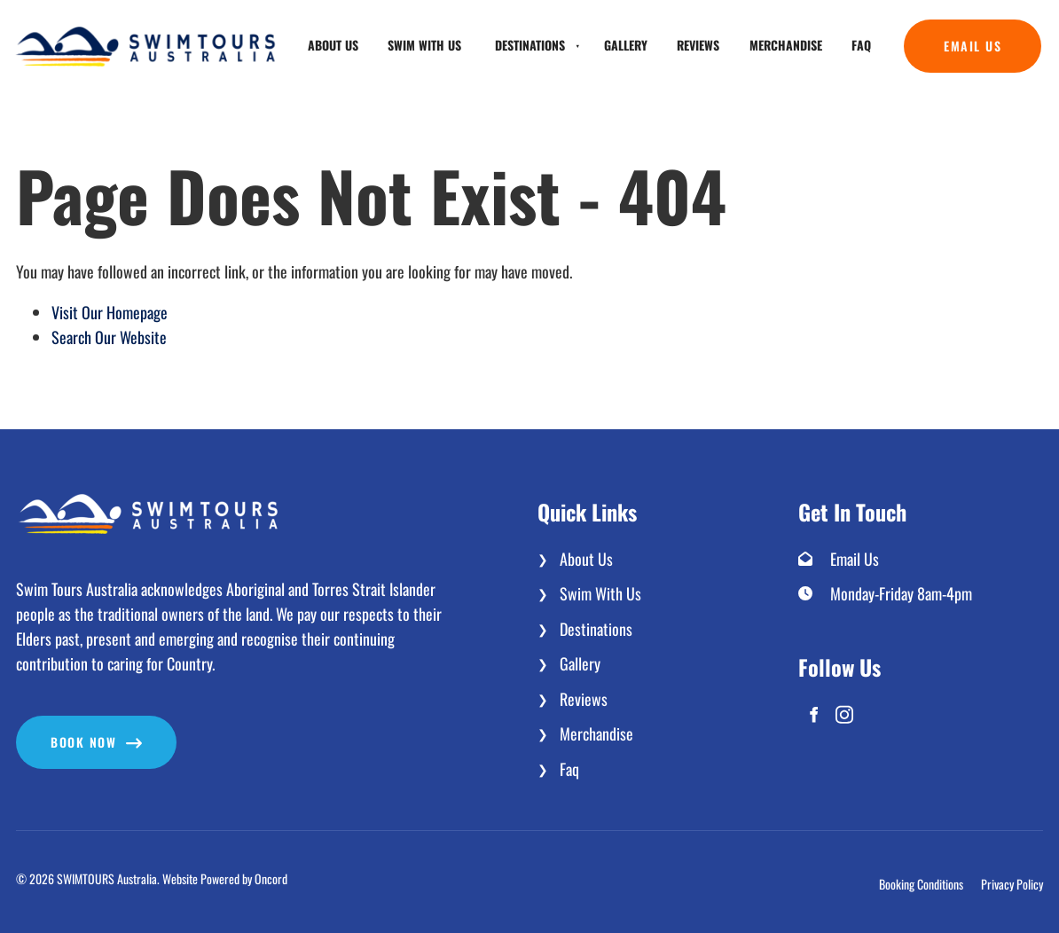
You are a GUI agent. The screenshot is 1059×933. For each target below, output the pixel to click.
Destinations (530, 44)
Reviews (698, 44)
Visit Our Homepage (109, 312)
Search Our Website (109, 337)
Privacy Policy (1012, 883)
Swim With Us (424, 44)
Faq (861, 44)
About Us (333, 44)
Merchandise (785, 44)
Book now (49, 727)
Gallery (625, 44)
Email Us (932, 31)
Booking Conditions (921, 883)
